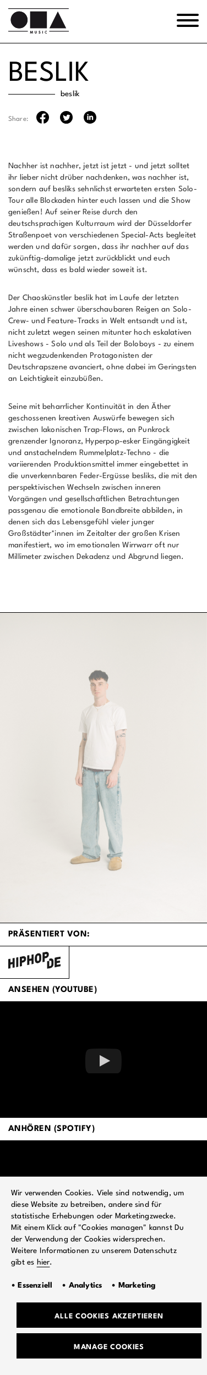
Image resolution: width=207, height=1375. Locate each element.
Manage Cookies (109, 1347)
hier (43, 1262)
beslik (70, 94)
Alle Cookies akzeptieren (109, 1316)
